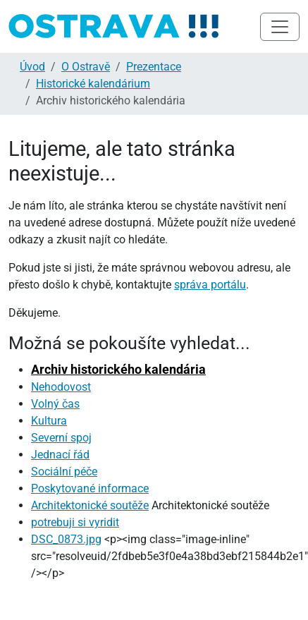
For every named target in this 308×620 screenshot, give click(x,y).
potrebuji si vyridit (75, 522)
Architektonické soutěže (90, 505)
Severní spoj (61, 437)
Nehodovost (61, 387)
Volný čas (55, 404)
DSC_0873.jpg (66, 539)
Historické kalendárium (93, 83)
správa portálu (210, 284)
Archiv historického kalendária (118, 369)
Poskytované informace (90, 488)
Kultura (49, 420)
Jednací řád (60, 454)
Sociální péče (64, 471)
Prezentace (153, 66)
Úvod (32, 66)
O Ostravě (85, 66)
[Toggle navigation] (280, 27)
